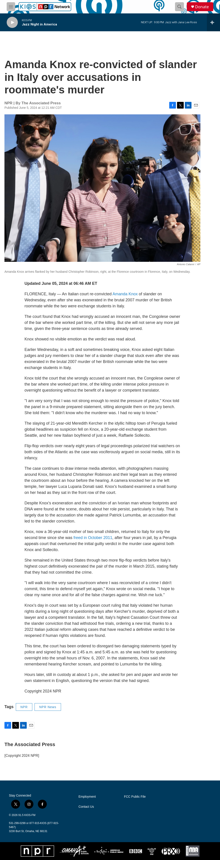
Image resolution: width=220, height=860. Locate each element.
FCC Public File (135, 796)
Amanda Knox (125, 294)
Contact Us (86, 806)
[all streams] (213, 22)
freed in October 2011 (92, 537)
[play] (12, 22)
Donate (202, 6)
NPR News (47, 707)
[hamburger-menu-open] (11, 6)
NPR (24, 707)
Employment (87, 796)
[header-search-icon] (179, 6)
